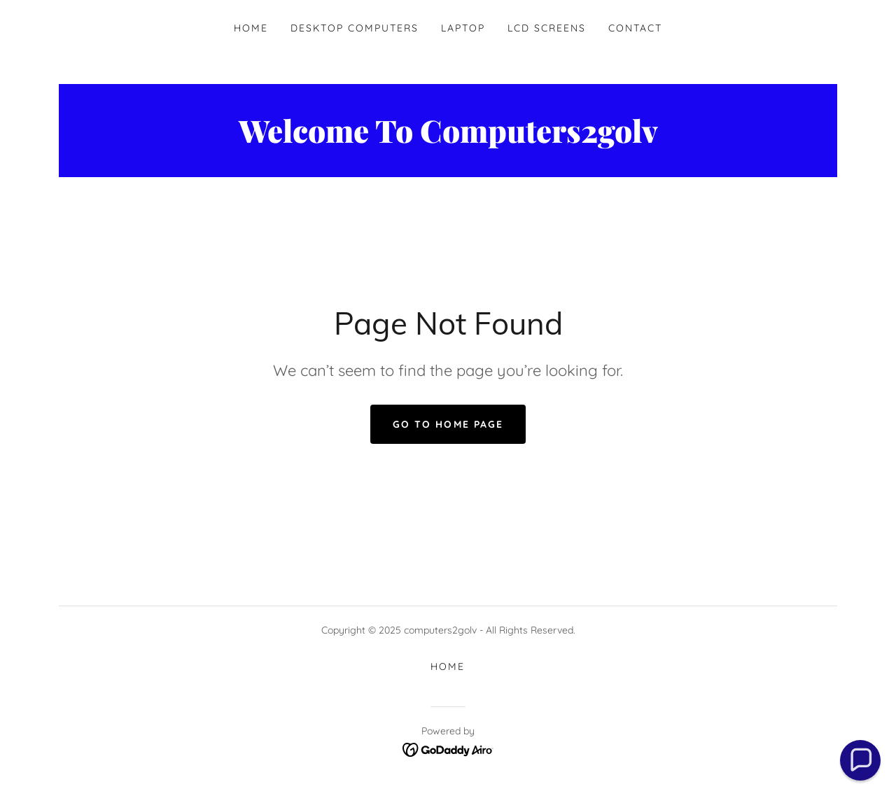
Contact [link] (635, 28)
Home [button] (447, 666)
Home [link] (251, 28)
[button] (860, 760)
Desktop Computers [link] (354, 28)
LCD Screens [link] (546, 28)
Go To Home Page (448, 424)
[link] (448, 139)
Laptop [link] (463, 28)
